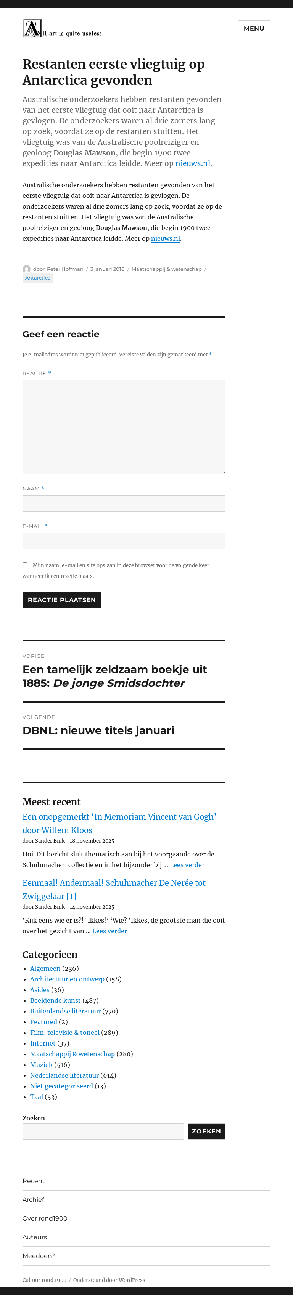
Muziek (41, 1064)
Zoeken (34, 1118)
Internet (43, 1043)
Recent (34, 1181)
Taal (36, 1097)
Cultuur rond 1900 (44, 1280)
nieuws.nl (192, 163)
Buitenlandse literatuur (65, 1011)
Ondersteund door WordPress (109, 1280)
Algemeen (45, 968)
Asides (40, 990)
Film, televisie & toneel (65, 1032)
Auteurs (35, 1237)
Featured (43, 1022)
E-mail (35, 526)
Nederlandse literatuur (64, 1075)
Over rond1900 (45, 1218)
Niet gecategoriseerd (61, 1086)
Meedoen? (39, 1255)
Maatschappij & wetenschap (167, 269)
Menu (254, 28)
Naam (34, 489)
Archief (33, 1199)
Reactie (37, 373)
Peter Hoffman (65, 269)
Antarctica (38, 278)
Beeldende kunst (55, 1000)
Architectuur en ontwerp (67, 979)
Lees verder (187, 865)
